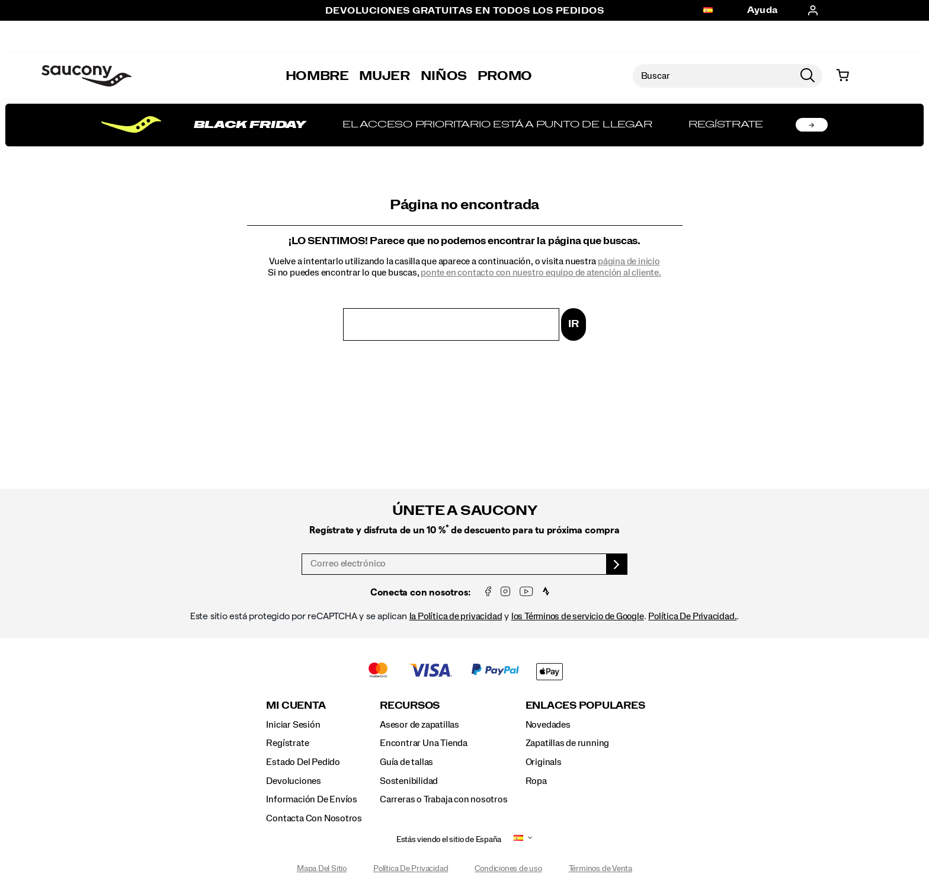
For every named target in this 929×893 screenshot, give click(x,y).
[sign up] (617, 564)
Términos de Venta (600, 869)
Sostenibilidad (409, 781)
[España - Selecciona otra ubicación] (708, 10)
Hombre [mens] (317, 75)
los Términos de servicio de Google (577, 616)
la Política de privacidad (455, 616)
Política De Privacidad (410, 869)
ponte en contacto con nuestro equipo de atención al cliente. (541, 272)
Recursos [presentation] (410, 705)
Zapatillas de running (568, 743)
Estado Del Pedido (302, 762)
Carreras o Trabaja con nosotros (444, 799)
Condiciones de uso (508, 869)
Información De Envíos (311, 799)
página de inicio (629, 261)
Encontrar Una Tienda (423, 743)
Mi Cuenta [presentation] (295, 705)
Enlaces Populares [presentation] (585, 705)
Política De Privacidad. (692, 616)
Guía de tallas (406, 762)
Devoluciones (293, 781)
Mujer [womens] (384, 75)
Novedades (548, 724)
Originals (544, 762)
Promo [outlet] (505, 75)
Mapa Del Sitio (322, 869)
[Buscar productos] (713, 76)
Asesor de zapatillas (419, 724)
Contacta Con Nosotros (314, 818)
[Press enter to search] (807, 76)
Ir (573, 324)
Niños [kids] (444, 75)
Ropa (536, 781)
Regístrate (287, 743)
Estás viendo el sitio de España (449, 840)
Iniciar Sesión (293, 724)
